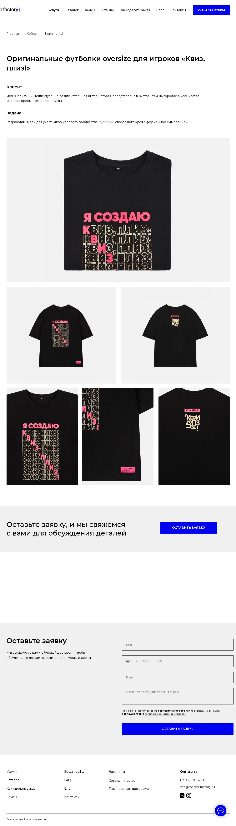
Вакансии (117, 772)
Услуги (53, 10)
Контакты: (188, 771)
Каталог (72, 10)
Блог (160, 10)
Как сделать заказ (135, 10)
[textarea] (177, 696)
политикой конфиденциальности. (165, 713)
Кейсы (90, 10)
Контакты (178, 10)
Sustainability (74, 771)
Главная (13, 33)
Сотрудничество (122, 780)
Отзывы (108, 10)
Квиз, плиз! (54, 33)
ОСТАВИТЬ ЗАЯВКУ (177, 729)
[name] (177, 645)
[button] (211, 10)
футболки (106, 122)
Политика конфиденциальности (26, 819)
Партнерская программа (129, 789)
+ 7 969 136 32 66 (192, 780)
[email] (177, 677)
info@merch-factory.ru (197, 787)
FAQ (67, 780)
